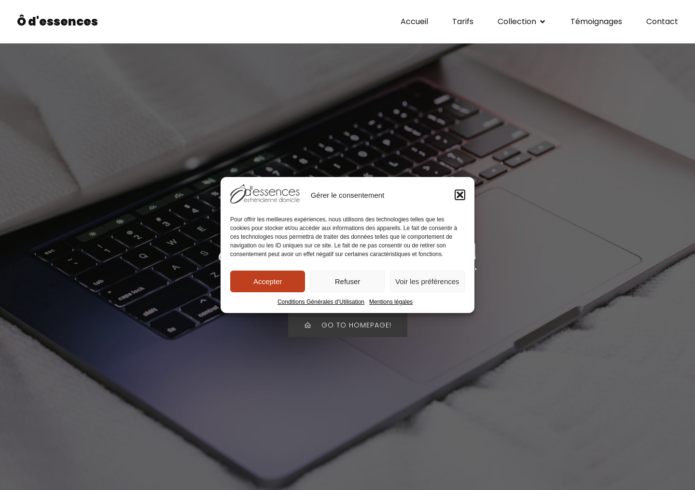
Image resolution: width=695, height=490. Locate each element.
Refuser (348, 281)
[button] (460, 195)
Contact (662, 21)
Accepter (267, 281)
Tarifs (462, 21)
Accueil (414, 21)
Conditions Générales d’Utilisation (321, 302)
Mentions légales (391, 302)
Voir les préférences (427, 281)
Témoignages (596, 21)
